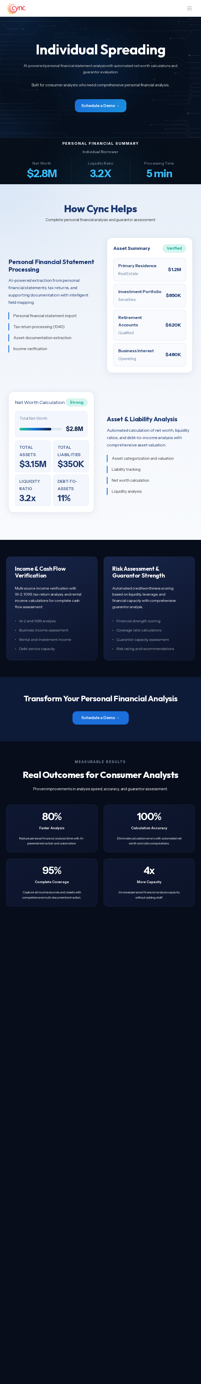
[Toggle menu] (189, 8)
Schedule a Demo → (100, 105)
